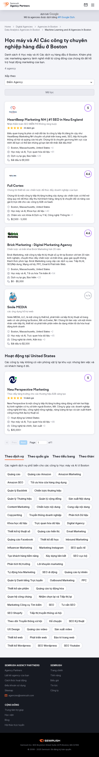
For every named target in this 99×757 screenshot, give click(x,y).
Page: (33, 442)
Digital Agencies (24, 26)
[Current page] (42, 442)
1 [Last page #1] (51, 442)
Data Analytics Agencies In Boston (22, 29)
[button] (49, 82)
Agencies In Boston (48, 26)
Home (8, 26)
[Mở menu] (92, 5)
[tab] (14, 457)
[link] (86, 5)
